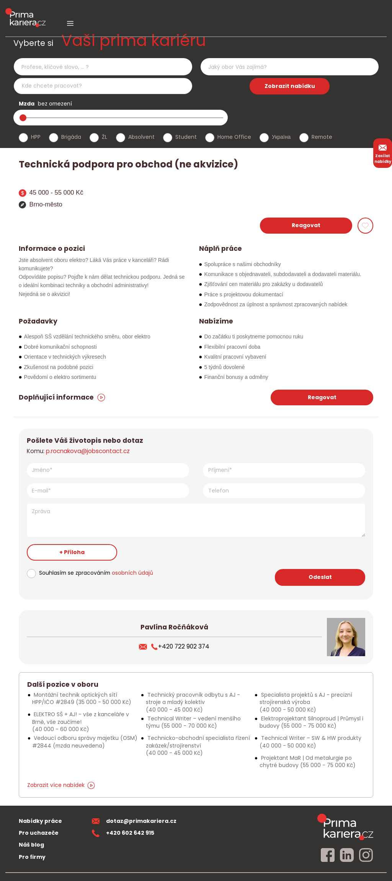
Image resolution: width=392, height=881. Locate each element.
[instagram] (366, 855)
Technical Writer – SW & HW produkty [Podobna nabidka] (310, 741)
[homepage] (345, 826)
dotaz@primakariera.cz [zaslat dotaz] (134, 821)
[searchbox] (98, 67)
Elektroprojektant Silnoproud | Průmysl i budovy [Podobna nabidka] (311, 722)
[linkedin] (347, 855)
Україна (281, 137)
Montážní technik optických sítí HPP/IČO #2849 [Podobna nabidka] (81, 698)
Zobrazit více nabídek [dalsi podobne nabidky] (61, 785)
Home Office (234, 137)
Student (186, 137)
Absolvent (141, 137)
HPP (36, 137)
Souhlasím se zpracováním (96, 573)
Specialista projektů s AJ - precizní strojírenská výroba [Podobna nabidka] (306, 702)
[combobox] (103, 66)
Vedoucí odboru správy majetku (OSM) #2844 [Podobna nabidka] (84, 741)
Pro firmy (32, 857)
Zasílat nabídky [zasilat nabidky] (382, 153)
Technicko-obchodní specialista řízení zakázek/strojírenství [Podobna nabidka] (198, 745)
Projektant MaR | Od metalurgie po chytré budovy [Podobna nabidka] (308, 761)
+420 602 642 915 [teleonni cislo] (123, 833)
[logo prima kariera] (25, 12)
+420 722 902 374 (180, 646)
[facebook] (327, 855)
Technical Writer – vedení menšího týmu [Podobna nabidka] (193, 722)
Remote (322, 137)
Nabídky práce (40, 821)
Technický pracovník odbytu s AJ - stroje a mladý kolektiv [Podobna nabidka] (193, 702)
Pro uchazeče (39, 833)
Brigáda (71, 137)
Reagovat (306, 225)
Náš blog (31, 844)
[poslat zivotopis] (145, 646)
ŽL (104, 137)
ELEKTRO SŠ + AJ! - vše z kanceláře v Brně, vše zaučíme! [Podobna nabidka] (80, 721)
